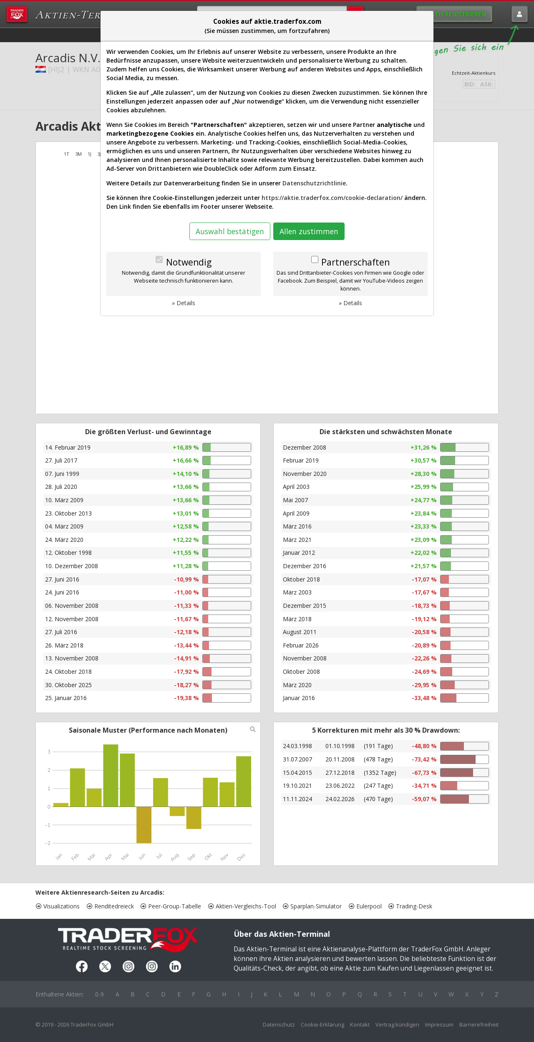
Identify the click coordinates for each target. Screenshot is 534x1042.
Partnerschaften (355, 262)
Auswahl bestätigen (230, 231)
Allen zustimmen (309, 231)
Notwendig (189, 262)
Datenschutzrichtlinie (314, 183)
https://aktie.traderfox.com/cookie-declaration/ (332, 198)
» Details (183, 303)
